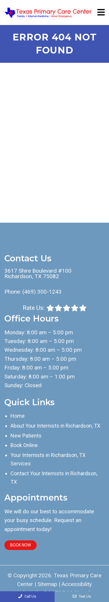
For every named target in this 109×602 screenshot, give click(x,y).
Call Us (27, 596)
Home (17, 416)
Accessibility (77, 584)
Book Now (20, 545)
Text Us (82, 596)
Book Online (24, 445)
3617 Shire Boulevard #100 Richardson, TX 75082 (38, 273)
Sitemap (47, 584)
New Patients (26, 436)
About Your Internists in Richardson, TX (55, 426)
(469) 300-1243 (42, 291)
